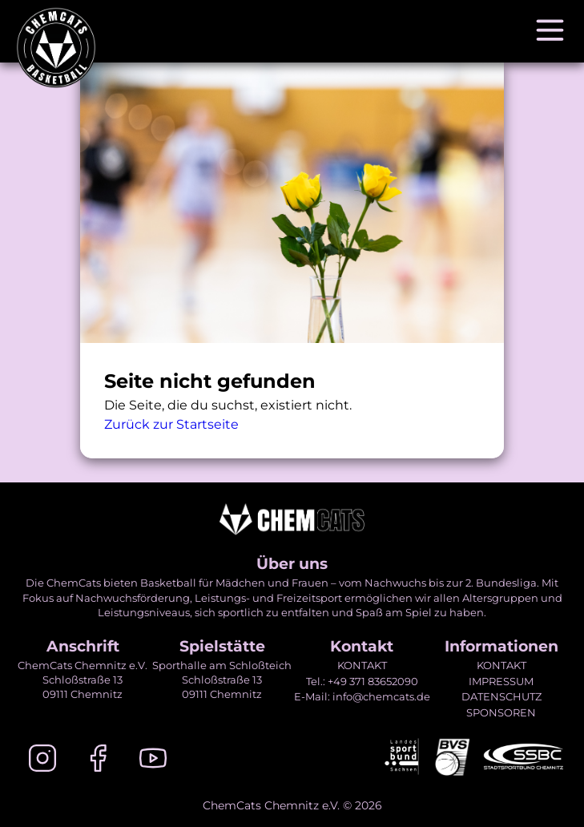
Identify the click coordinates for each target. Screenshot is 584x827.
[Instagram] (42, 760)
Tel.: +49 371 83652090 (362, 681)
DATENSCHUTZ (501, 696)
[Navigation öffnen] (550, 31)
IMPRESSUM (501, 681)
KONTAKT (362, 665)
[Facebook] (97, 760)
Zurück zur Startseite (171, 424)
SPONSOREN (501, 712)
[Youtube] (153, 760)
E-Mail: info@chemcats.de (362, 696)
